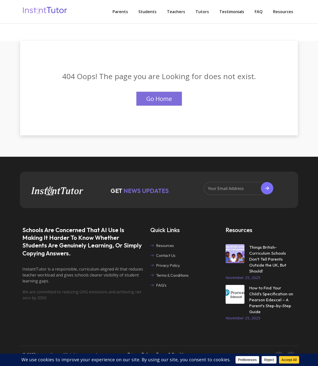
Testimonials (231, 11)
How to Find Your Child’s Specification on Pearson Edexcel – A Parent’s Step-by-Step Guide (271, 299)
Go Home (159, 98)
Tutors (202, 11)
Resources (283, 11)
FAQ (259, 11)
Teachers (176, 11)
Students (147, 11)
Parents (120, 11)
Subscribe (267, 188)
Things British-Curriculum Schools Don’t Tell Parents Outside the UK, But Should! (267, 259)
